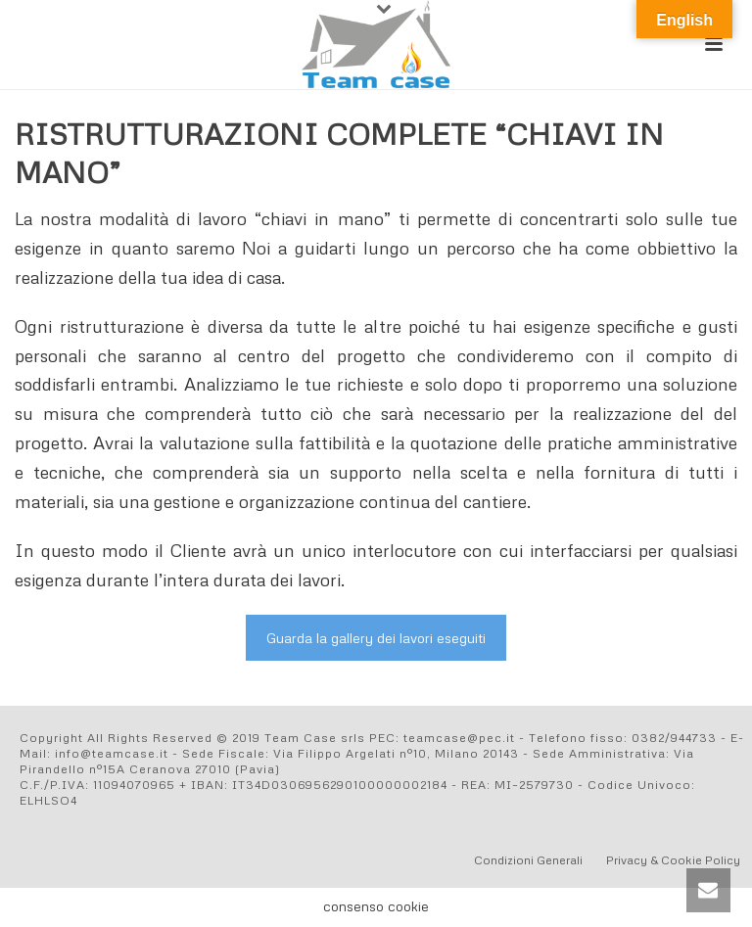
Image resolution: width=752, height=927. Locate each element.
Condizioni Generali (528, 860)
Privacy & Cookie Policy (673, 860)
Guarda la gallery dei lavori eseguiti (376, 637)
